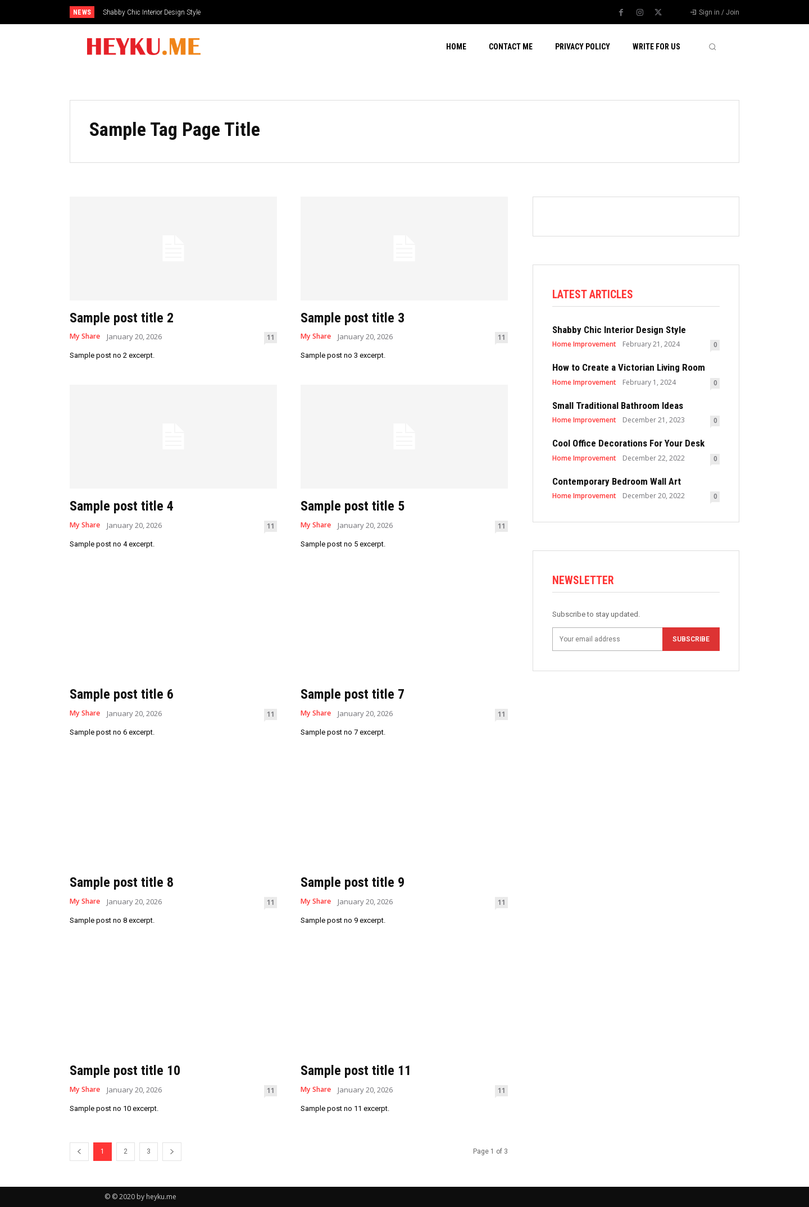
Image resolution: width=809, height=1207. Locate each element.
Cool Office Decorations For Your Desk (628, 444)
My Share (86, 336)
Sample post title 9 (360, 881)
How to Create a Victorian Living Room (628, 369)
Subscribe (691, 642)
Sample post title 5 (360, 505)
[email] (607, 642)
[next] (442, 12)
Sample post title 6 (129, 693)
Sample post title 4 (129, 505)
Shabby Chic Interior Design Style (152, 12)
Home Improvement (584, 346)
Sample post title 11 (364, 1069)
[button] (712, 46)
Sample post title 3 (360, 317)
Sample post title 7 (360, 693)
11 (271, 337)
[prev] (424, 12)
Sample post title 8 (129, 881)
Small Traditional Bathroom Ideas (617, 406)
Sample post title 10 (133, 1069)
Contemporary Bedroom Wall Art (616, 482)
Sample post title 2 (129, 317)
